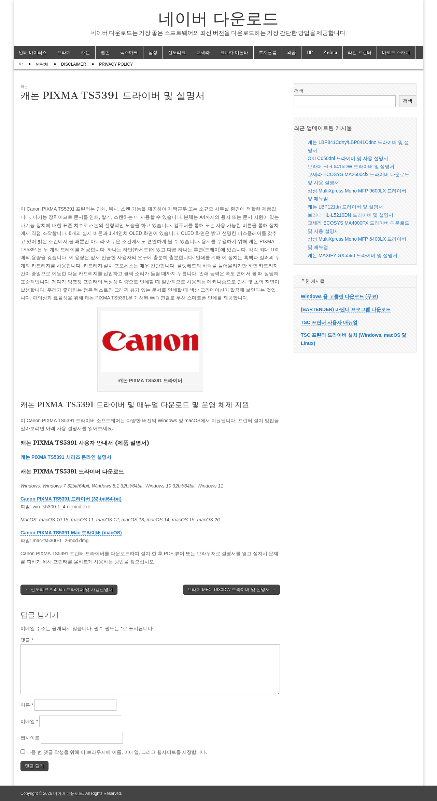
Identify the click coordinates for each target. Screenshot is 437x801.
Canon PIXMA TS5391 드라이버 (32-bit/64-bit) (71, 499)
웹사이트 (30, 737)
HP (310, 52)
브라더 (64, 52)
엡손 (105, 52)
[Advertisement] (150, 152)
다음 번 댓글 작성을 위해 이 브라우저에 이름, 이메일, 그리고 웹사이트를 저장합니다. (116, 752)
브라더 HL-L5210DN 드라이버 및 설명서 (350, 215)
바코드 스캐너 (396, 52)
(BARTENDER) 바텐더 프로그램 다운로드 (346, 309)
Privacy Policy (116, 64)
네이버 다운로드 (218, 18)
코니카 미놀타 (234, 52)
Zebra (330, 52)
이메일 (29, 721)
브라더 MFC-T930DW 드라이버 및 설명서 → (231, 589)
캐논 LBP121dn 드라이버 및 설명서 (345, 207)
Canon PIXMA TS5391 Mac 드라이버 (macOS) (71, 532)
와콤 (291, 52)
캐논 (85, 52)
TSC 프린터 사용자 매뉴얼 (329, 322)
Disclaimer (73, 64)
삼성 (153, 52)
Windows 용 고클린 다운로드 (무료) (339, 296)
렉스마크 (129, 52)
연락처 (42, 64)
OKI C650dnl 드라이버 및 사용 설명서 (348, 158)
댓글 (26, 640)
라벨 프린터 (359, 52)
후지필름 (268, 52)
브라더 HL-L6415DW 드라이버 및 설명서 (351, 166)
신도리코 (177, 52)
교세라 (203, 52)
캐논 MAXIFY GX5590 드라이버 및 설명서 (352, 255)
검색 (299, 91)
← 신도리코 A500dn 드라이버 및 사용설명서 (69, 589)
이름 (26, 705)
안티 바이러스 (33, 52)
